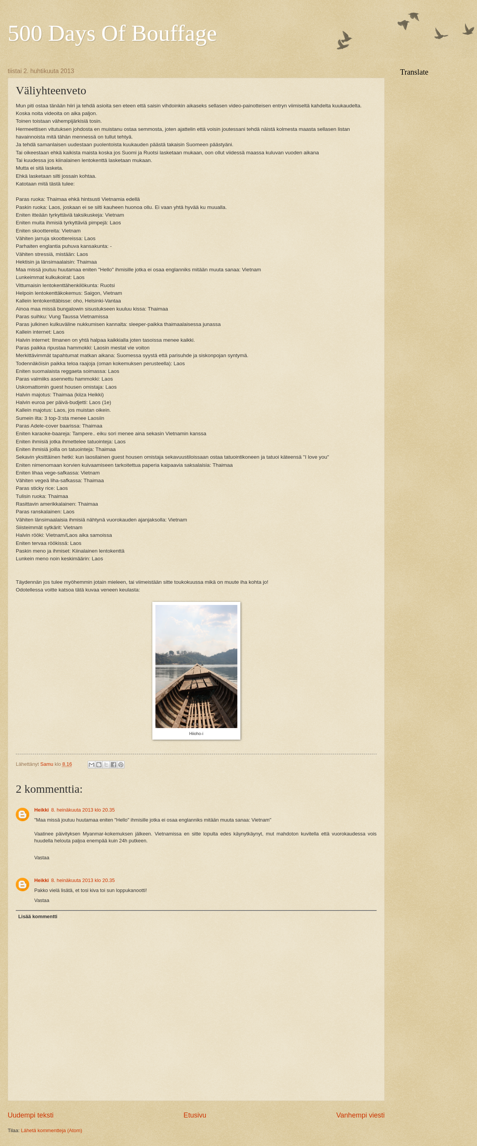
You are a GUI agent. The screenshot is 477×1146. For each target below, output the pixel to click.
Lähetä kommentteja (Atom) (51, 1130)
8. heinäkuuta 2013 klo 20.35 (83, 810)
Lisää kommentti (37, 916)
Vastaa (41, 857)
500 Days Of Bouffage (112, 33)
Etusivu (194, 1115)
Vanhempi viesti (360, 1115)
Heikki (41, 810)
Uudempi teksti (30, 1115)
